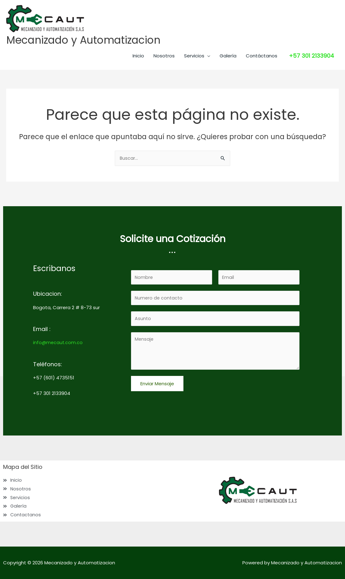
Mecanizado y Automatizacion (87, 40)
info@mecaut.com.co (58, 340)
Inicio (138, 56)
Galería (228, 56)
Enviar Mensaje (157, 384)
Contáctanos (261, 56)
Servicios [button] (194, 56)
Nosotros (164, 56)
